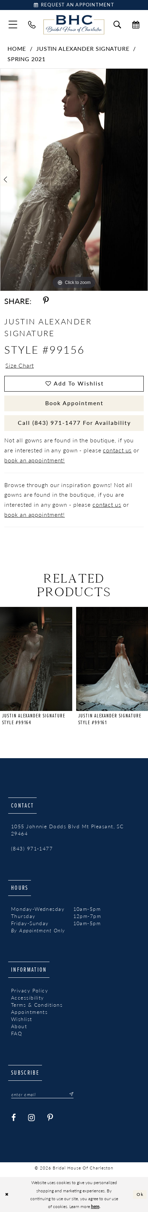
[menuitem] (13, 24)
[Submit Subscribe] (69, 1094)
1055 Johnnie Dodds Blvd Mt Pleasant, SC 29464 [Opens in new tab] (67, 830)
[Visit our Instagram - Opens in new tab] (32, 1118)
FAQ (16, 1033)
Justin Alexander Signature (83, 49)
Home (16, 49)
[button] (13, 24)
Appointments (29, 1012)
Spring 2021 (26, 59)
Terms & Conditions (37, 1004)
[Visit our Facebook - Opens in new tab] (14, 1118)
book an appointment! (34, 460)
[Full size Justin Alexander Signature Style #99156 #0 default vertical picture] (74, 180)
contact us (117, 450)
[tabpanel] (74, 180)
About (19, 1026)
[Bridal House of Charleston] (74, 24)
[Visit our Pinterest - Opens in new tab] (50, 1118)
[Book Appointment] (74, 5)
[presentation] (36, 659)
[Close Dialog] (6, 1194)
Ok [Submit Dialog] (140, 1194)
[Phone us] (32, 24)
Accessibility (27, 997)
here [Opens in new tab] (95, 1206)
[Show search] (117, 24)
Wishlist (21, 1019)
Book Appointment (74, 403)
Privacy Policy (29, 990)
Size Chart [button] (19, 365)
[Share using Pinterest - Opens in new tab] (46, 300)
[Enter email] (42, 1094)
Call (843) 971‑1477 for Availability (74, 423)
